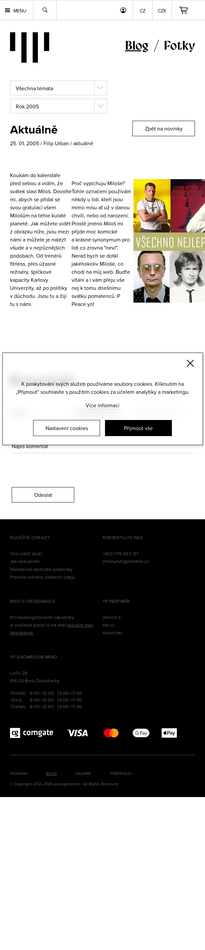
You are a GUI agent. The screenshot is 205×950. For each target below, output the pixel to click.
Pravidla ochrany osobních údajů (42, 577)
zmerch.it (112, 617)
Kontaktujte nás (123, 537)
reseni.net (113, 633)
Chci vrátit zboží (26, 553)
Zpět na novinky (164, 128)
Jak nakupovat (24, 561)
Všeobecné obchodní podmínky (41, 569)
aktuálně (83, 143)
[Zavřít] (190, 363)
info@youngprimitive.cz (126, 561)
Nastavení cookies (66, 428)
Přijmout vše (138, 428)
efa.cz (109, 625)
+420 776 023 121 (120, 553)
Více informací (102, 405)
